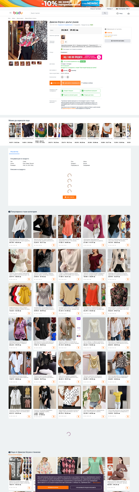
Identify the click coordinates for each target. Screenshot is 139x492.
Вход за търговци (96, 8)
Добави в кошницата (71, 83)
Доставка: (52, 64)
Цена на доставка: (54, 73)
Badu (9, 18)
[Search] (66, 13)
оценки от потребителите (65, 25)
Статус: (51, 52)
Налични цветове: (54, 35)
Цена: (51, 30)
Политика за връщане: (53, 101)
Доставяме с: (53, 70)
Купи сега (55, 83)
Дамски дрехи (20, 18)
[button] (10, 13)
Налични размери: (52, 42)
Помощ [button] (110, 8)
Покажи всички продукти (15, 454)
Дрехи (13, 18)
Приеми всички (53, 487)
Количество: (53, 77)
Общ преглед (14, 151)
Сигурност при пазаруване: (53, 90)
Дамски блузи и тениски (30, 18)
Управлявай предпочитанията (86, 487)
